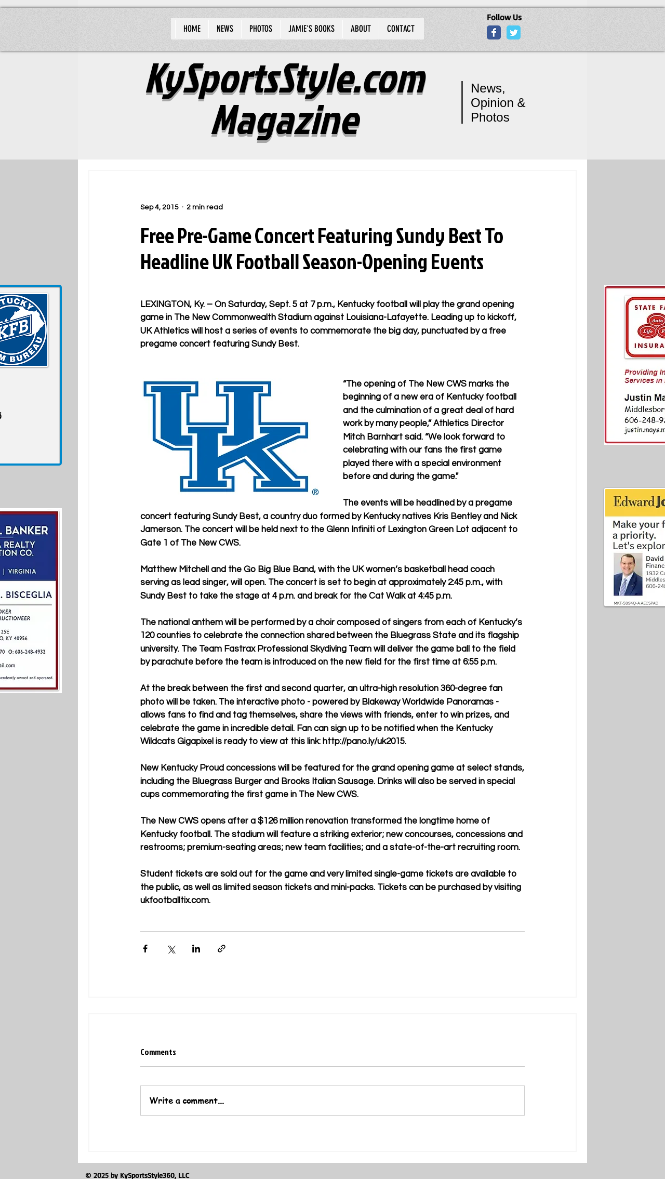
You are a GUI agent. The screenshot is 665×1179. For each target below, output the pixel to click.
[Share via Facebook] (145, 948)
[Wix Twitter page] (514, 32)
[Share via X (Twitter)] (171, 948)
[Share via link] (222, 948)
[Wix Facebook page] (494, 32)
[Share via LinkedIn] (196, 948)
